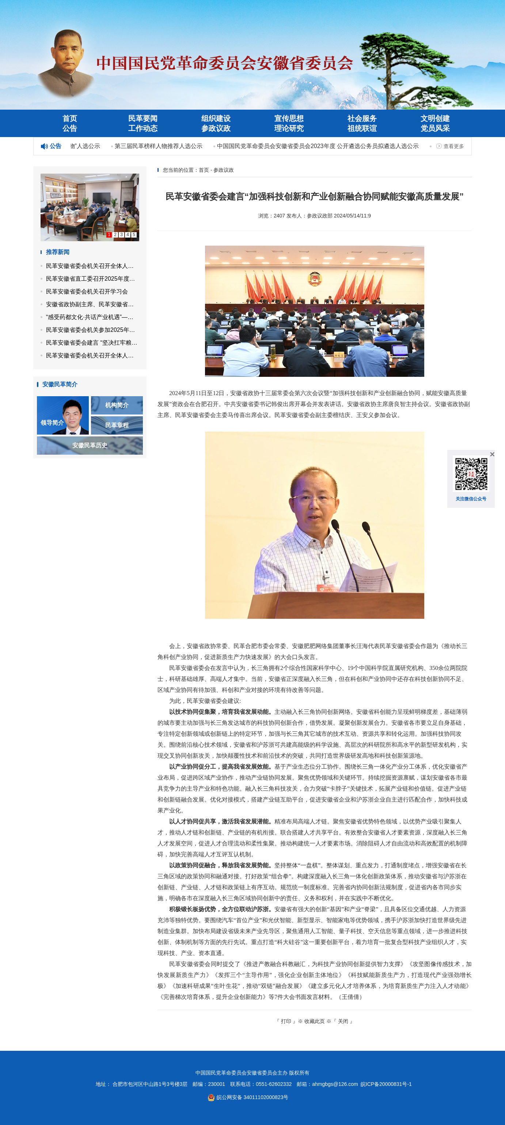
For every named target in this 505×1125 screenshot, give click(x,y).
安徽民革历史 (89, 445)
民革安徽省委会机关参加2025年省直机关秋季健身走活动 (92, 330)
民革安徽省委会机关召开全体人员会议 (92, 266)
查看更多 (454, 146)
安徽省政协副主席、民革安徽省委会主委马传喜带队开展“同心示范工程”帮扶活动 (92, 304)
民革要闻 (142, 118)
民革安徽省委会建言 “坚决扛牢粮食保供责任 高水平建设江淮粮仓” (92, 343)
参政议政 (216, 128)
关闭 (343, 1021)
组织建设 (216, 118)
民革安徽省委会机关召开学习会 (87, 291)
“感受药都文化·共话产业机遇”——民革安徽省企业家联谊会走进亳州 (92, 317)
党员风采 (435, 128)
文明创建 (435, 118)
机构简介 (117, 405)
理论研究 (289, 128)
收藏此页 (314, 1021)
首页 (69, 118)
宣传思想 (289, 118)
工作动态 (142, 128)
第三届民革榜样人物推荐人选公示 (160, 146)
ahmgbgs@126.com (335, 1084)
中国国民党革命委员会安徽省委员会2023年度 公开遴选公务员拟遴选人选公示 (319, 146)
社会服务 (362, 118)
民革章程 (117, 425)
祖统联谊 (362, 128)
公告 (69, 128)
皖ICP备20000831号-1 (386, 1084)
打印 (286, 1021)
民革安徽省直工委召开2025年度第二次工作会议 (92, 279)
